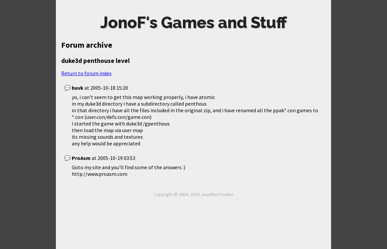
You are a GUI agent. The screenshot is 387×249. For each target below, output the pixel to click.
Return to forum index (86, 73)
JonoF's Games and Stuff (193, 22)
